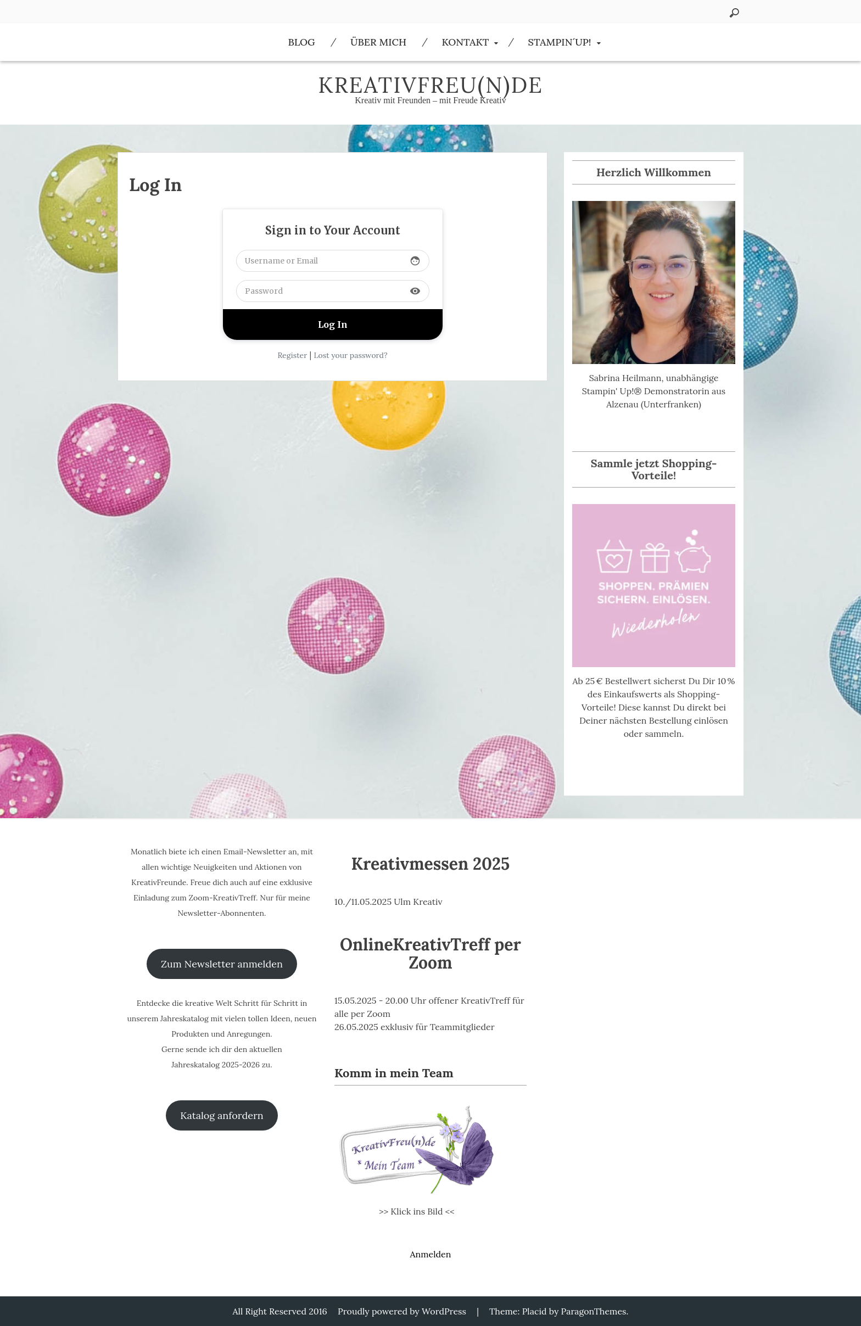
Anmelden (430, 1254)
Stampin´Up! (559, 42)
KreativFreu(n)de (430, 85)
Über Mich (378, 42)
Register (292, 355)
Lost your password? (350, 355)
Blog (301, 42)
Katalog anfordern (221, 1115)
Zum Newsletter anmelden (222, 964)
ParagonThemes (594, 1311)
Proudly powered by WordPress (402, 1311)
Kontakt (465, 42)
